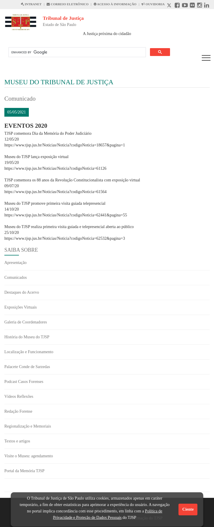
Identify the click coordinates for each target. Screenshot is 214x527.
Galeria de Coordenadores (25, 322)
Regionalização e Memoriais (27, 426)
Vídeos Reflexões (18, 396)
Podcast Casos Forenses (23, 381)
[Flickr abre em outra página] (192, 6)
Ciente (188, 509)
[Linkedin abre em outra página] (207, 6)
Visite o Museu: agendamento (28, 456)
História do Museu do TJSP (26, 337)
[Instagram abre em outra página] (200, 6)
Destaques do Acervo (21, 292)
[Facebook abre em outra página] (177, 6)
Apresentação (15, 262)
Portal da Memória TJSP (24, 471)
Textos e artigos (17, 441)
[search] (76, 52)
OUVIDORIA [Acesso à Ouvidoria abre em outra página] (153, 4)
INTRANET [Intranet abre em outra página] (31, 4)
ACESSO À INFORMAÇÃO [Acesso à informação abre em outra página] (115, 4)
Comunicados (15, 277)
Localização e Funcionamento (28, 352)
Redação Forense (18, 411)
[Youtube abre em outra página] (184, 6)
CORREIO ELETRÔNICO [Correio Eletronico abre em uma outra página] (68, 4)
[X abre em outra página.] (169, 6)
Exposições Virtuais (20, 307)
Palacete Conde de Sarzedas (27, 367)
